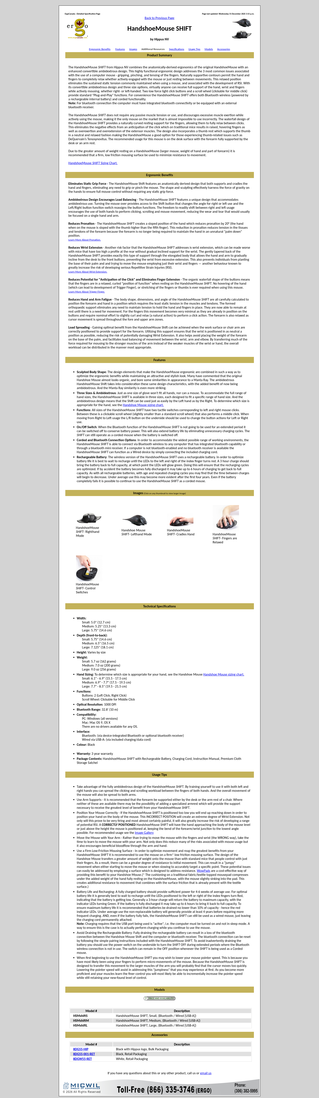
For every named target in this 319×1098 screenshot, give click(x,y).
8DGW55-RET (82, 1059)
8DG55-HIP (80, 1049)
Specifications (176, 49)
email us (205, 1073)
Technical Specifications (159, 606)
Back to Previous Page (159, 18)
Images (133, 49)
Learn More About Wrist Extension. (87, 271)
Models (209, 49)
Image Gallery (144, 833)
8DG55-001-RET (84, 1054)
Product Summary (159, 55)
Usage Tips (194, 49)
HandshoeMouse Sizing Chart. (93, 163)
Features (120, 49)
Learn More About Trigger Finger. (86, 291)
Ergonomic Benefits (99, 49)
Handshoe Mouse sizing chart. (143, 405)
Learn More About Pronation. (84, 239)
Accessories (223, 49)
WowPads (203, 871)
